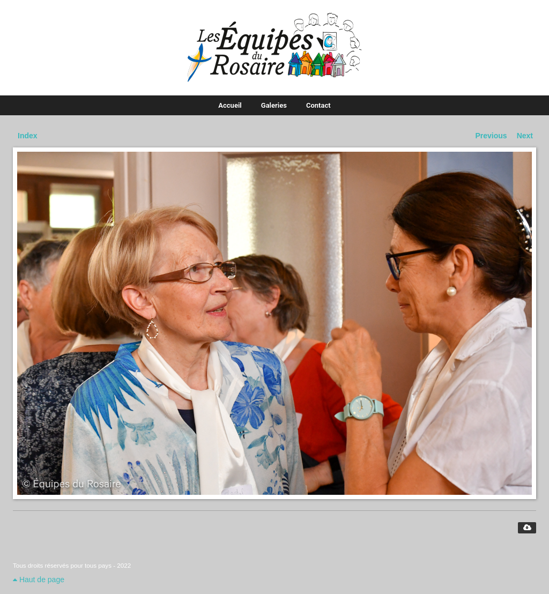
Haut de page (38, 579)
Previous (491, 135)
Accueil (229, 105)
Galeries (274, 105)
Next (525, 135)
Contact (318, 105)
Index (28, 135)
